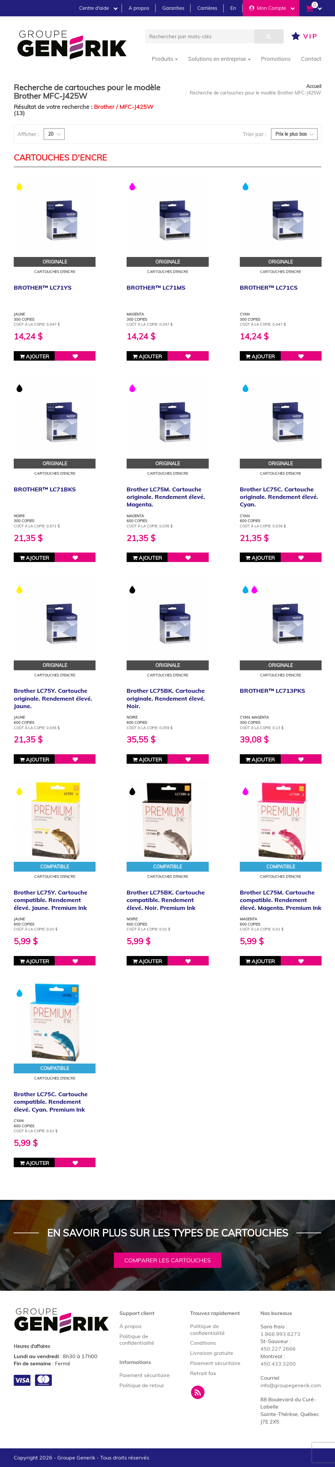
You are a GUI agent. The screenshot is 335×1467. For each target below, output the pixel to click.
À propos (130, 1326)
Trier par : (254, 134)
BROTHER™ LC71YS (43, 287)
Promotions (276, 58)
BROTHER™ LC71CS (269, 287)
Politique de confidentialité (136, 1339)
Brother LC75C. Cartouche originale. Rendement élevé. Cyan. (279, 497)
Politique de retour (141, 1385)
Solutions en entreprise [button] (219, 58)
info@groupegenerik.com (290, 1385)
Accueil (313, 86)
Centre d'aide (98, 8)
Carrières (207, 8)
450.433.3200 (278, 1363)
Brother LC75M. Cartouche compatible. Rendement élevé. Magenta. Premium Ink (280, 900)
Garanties (173, 8)
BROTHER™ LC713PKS (272, 690)
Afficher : (28, 134)
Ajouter (34, 356)
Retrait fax (203, 1373)
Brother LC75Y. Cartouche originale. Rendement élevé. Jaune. (53, 698)
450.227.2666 (278, 1348)
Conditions (203, 1342)
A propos (139, 8)
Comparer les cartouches (167, 1260)
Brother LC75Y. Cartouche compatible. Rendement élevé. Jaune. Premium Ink (50, 900)
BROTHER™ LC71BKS (45, 489)
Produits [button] (165, 58)
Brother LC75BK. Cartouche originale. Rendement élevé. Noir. (166, 698)
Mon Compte (272, 8)
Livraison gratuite (211, 1353)
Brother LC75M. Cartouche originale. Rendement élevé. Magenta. (166, 497)
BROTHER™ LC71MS (156, 287)
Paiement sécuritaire (144, 1375)
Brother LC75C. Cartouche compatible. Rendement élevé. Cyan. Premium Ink (51, 1101)
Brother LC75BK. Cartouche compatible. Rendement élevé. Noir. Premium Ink (166, 900)
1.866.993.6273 (280, 1334)
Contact (311, 58)
